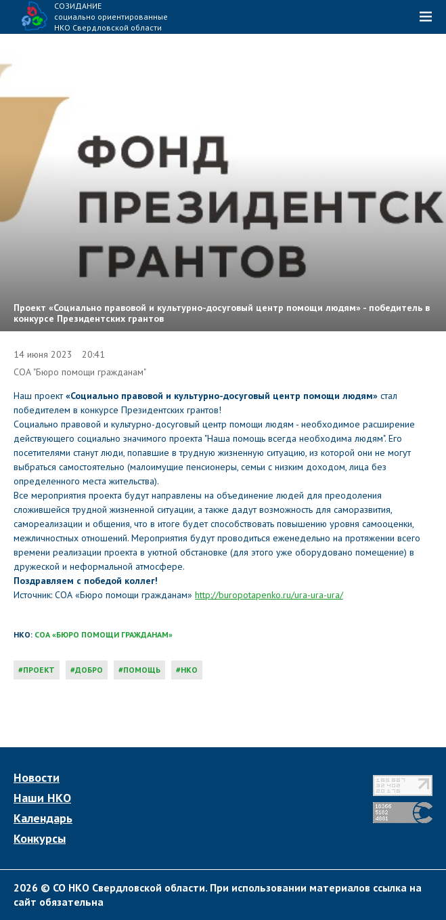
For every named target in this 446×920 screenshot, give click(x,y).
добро (89, 670)
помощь (141, 670)
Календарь (43, 818)
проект (39, 670)
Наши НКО (42, 798)
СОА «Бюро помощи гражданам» (104, 634)
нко (189, 670)
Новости (37, 778)
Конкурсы (40, 838)
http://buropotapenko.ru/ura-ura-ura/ (269, 595)
